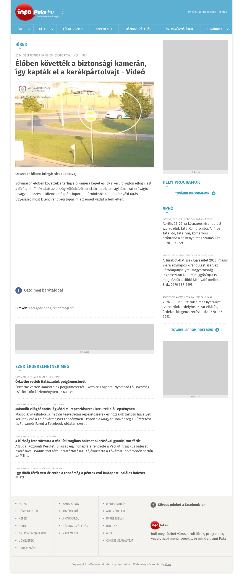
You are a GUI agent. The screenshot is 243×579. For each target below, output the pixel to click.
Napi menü (70, 533)
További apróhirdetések (192, 330)
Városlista (62, 12)
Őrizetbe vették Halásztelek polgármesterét (50, 382)
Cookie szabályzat (119, 540)
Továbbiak (214, 29)
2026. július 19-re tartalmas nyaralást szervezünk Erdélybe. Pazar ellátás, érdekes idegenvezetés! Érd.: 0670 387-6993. (193, 309)
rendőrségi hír (63, 308)
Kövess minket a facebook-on (181, 505)
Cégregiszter (73, 29)
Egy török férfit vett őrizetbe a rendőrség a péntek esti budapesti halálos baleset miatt (80, 475)
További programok (192, 193)
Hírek (20, 29)
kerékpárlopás (40, 308)
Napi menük (104, 29)
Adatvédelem (115, 511)
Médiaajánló (115, 504)
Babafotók (70, 504)
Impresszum (115, 518)
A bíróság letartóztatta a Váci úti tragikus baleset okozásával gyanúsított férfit (78, 441)
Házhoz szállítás (138, 29)
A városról (70, 518)
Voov (168, 564)
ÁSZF (109, 533)
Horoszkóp (27, 548)
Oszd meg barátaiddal (43, 290)
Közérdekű (70, 511)
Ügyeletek (26, 540)
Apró (22, 526)
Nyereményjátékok (179, 29)
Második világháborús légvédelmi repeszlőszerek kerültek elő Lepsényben (75, 409)
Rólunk (111, 526)
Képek (43, 29)
